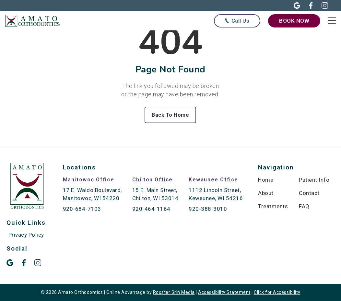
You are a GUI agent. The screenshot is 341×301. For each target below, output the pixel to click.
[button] (293, 5)
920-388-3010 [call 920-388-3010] (208, 209)
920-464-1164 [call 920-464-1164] (151, 209)
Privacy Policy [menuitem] (26, 234)
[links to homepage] (35, 21)
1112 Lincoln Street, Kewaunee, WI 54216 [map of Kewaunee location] (216, 194)
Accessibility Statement (224, 292)
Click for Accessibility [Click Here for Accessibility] (277, 292)
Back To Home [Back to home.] (170, 115)
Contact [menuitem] (309, 193)
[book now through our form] (294, 20)
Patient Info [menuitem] (314, 180)
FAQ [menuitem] (304, 206)
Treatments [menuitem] (273, 206)
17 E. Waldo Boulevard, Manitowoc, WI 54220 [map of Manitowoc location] (92, 194)
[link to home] (27, 187)
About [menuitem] (266, 193)
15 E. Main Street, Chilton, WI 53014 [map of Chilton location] (155, 194)
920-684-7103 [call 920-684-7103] (82, 209)
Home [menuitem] (265, 180)
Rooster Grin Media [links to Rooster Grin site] (174, 292)
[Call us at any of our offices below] (237, 20)
